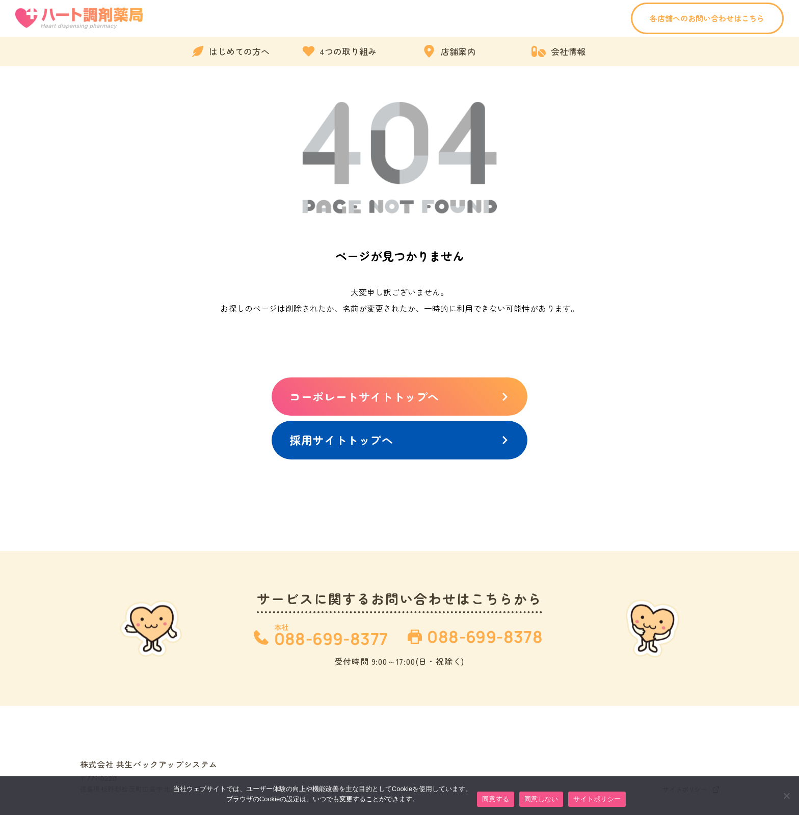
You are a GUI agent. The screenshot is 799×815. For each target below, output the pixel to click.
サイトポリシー (597, 799)
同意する (495, 799)
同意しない (541, 799)
